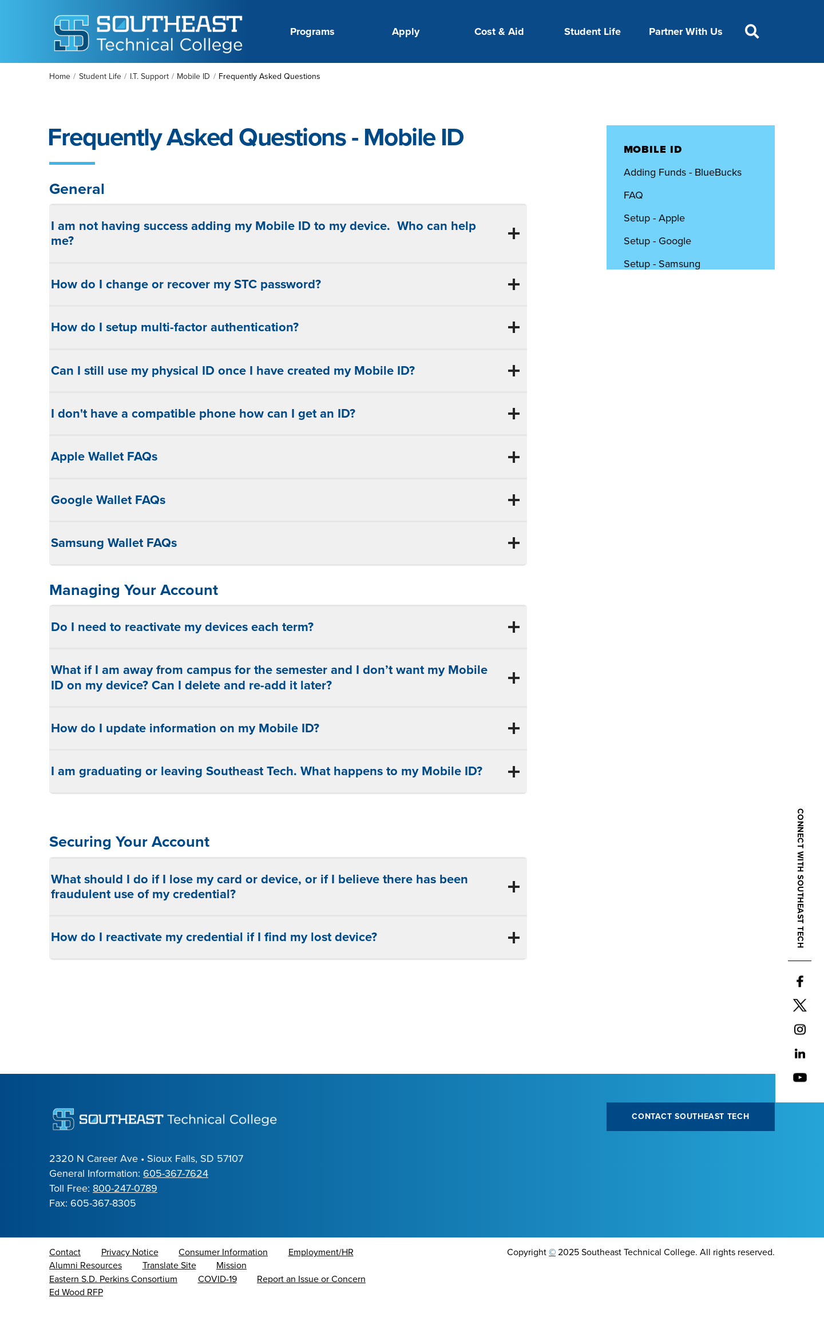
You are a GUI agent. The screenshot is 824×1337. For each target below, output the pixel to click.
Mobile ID (193, 105)
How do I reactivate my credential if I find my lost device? (216, 965)
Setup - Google (657, 269)
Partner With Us (686, 31)
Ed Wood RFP (76, 1321)
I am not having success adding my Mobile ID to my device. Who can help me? (263, 262)
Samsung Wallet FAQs (114, 571)
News (436, 76)
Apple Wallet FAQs (104, 485)
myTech (547, 76)
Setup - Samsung (662, 292)
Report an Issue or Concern (311, 1308)
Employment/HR (321, 1281)
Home (59, 105)
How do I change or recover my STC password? (187, 313)
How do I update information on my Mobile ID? (187, 756)
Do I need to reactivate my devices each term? (184, 655)
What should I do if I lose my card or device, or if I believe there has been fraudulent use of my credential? (259, 915)
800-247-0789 (125, 1217)
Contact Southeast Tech (690, 1145)
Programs (312, 31)
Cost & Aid (499, 31)
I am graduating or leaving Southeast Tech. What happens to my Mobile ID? (268, 799)
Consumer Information (223, 1281)
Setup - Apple (654, 246)
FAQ (633, 223)
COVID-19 (217, 1308)
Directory (387, 76)
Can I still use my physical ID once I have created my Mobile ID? (234, 399)
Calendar (331, 76)
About (205, 76)
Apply (405, 31)
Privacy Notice (130, 1281)
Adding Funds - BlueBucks (683, 201)
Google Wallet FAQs (108, 528)
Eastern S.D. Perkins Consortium (113, 1308)
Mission (231, 1294)
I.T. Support (149, 105)
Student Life (592, 31)
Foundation (489, 76)
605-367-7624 (175, 1202)
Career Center (265, 76)
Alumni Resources (85, 1294)
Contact (65, 1281)
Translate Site (169, 1294)
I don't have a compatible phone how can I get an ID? (203, 442)
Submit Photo (654, 315)
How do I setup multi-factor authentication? (176, 355)
